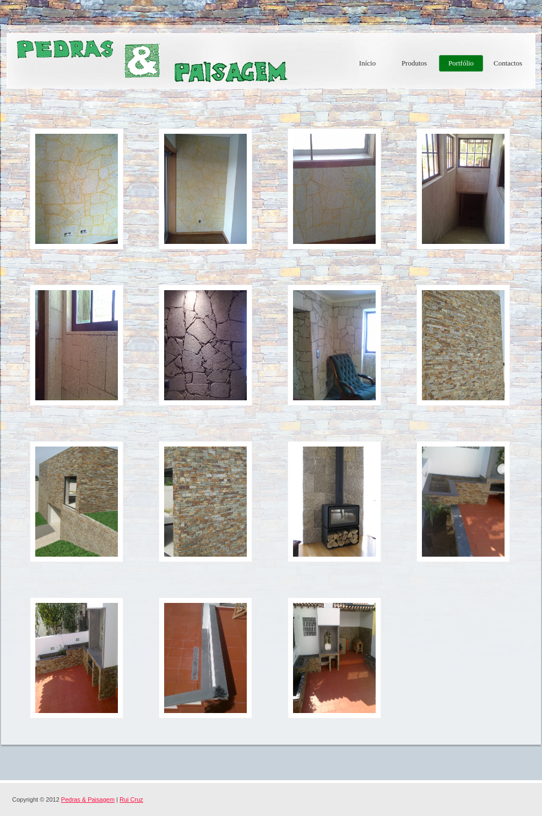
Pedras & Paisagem (150, 61)
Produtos (414, 63)
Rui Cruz (131, 799)
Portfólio (461, 63)
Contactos (508, 63)
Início (367, 63)
